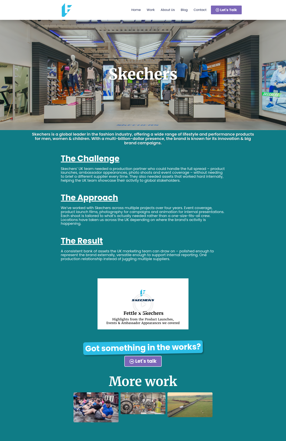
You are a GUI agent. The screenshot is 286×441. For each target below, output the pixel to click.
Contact (200, 10)
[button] (143, 304)
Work (151, 10)
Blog (184, 10)
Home (136, 10)
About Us (168, 10)
